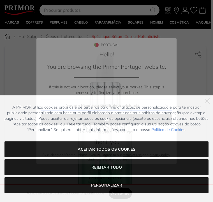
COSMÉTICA (179, 37)
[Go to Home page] (19, 24)
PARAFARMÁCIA (107, 37)
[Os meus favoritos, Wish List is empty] (193, 24)
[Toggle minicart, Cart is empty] (202, 24)
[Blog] (168, 24)
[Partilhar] (198, 69)
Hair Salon (27, 51)
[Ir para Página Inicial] (7, 51)
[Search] (153, 24)
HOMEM (156, 37)
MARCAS (11, 37)
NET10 (155, 7)
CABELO (81, 37)
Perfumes (59, 37)
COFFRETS (34, 37)
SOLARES (135, 37)
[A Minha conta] (185, 24)
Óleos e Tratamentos (64, 51)
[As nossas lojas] (176, 24)
